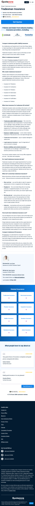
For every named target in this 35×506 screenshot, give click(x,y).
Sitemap (3, 427)
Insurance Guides (5, 436)
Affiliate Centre (4, 442)
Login (27, 2)
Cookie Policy (4, 433)
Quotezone (6, 234)
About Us (3, 416)
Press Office (4, 413)
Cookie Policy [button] (17, 504)
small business (8, 78)
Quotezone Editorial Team (18, 274)
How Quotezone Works (6, 418)
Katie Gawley (12, 270)
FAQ (2, 439)
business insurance (13, 60)
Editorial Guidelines (20, 277)
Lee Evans (12, 263)
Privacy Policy (4, 421)
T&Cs (2, 424)
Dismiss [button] (31, 503)
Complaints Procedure (6, 430)
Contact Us (3, 410)
